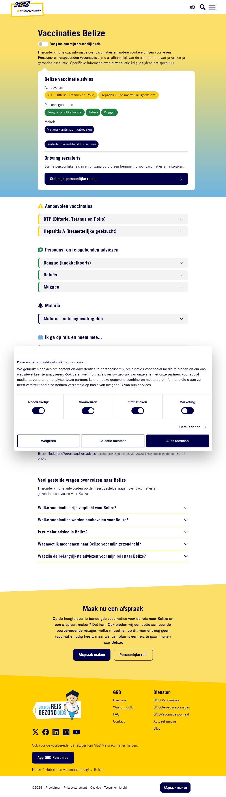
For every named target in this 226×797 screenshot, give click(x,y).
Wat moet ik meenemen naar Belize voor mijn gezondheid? (89, 543)
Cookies (95, 787)
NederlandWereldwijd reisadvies (71, 453)
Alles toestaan (177, 441)
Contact (119, 721)
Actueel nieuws (165, 721)
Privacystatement (75, 787)
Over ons (119, 700)
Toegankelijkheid (115, 787)
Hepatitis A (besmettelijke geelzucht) (129, 95)
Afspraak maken (92, 654)
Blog (156, 728)
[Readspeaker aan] (192, 7)
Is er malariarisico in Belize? (63, 531)
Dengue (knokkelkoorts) (64, 112)
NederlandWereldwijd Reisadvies (71, 144)
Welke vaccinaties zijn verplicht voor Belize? (77, 507)
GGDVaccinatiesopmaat (171, 714)
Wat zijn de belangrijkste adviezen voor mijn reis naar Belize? (92, 555)
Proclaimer (53, 787)
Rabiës (93, 112)
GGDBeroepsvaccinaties (171, 707)
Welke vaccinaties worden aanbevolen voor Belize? (83, 519)
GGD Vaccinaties (166, 700)
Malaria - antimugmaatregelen (69, 129)
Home (36, 769)
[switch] (43, 44)
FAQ (116, 714)
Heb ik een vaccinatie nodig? (67, 769)
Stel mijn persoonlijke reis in (73, 178)
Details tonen (189, 427)
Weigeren (48, 441)
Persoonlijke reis (133, 654)
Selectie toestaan (113, 441)
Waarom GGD (123, 707)
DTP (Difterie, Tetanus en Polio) (71, 95)
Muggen (109, 112)
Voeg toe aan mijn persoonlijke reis (75, 44)
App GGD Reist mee (53, 757)
